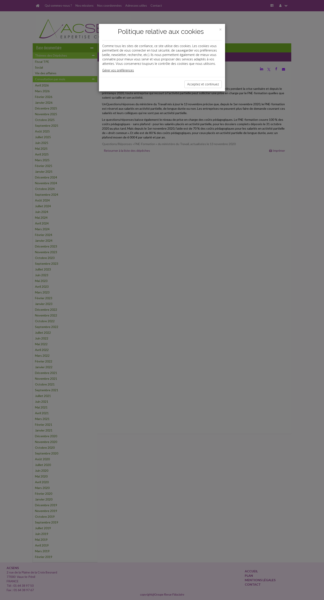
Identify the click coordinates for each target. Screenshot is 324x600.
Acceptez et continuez (203, 84)
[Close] (220, 29)
